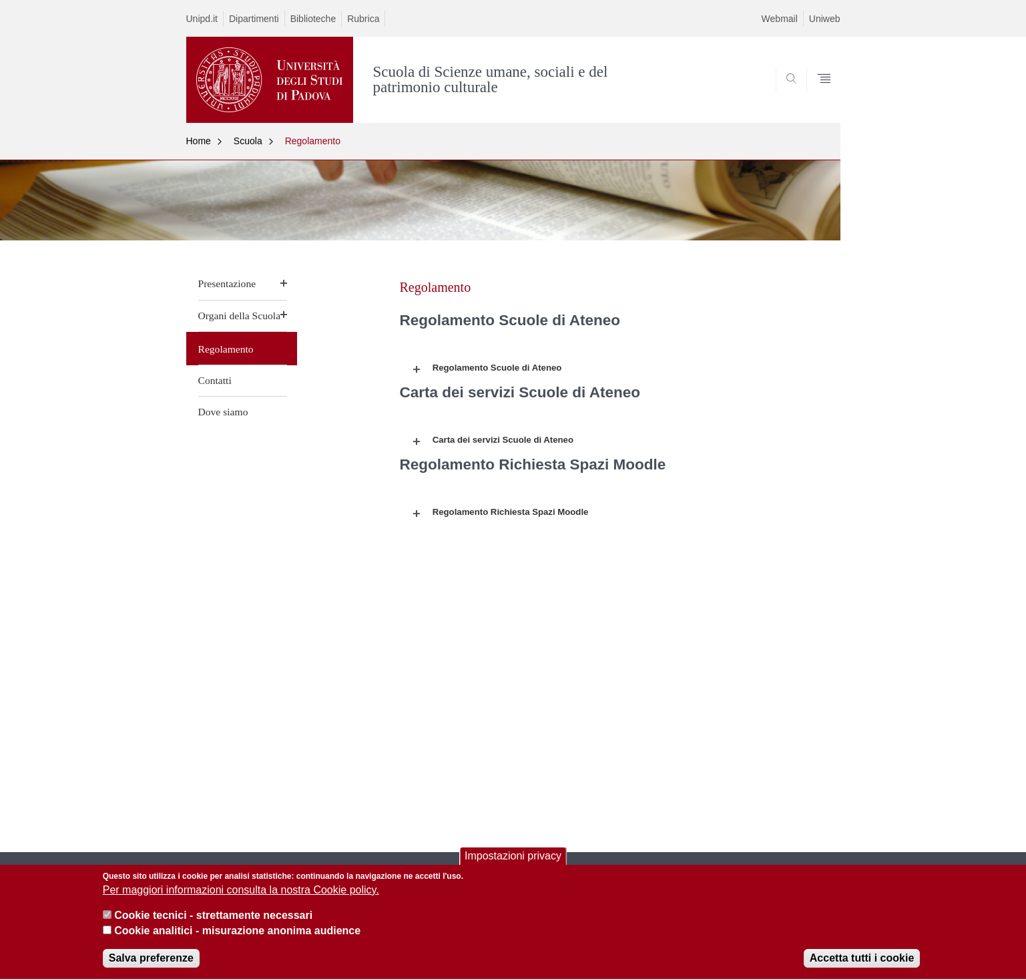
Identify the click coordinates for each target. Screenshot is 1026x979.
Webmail (780, 18)
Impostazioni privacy (513, 863)
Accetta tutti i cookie (862, 966)
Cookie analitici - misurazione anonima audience (237, 938)
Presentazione (227, 283)
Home (198, 141)
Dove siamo (223, 411)
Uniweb (824, 18)
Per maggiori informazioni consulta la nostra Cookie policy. (241, 897)
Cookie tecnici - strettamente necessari (213, 923)
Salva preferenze (151, 966)
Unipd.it (202, 18)
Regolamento (312, 141)
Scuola (248, 141)
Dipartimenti (254, 18)
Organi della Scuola (239, 315)
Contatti (215, 380)
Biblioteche (313, 18)
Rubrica (363, 18)
